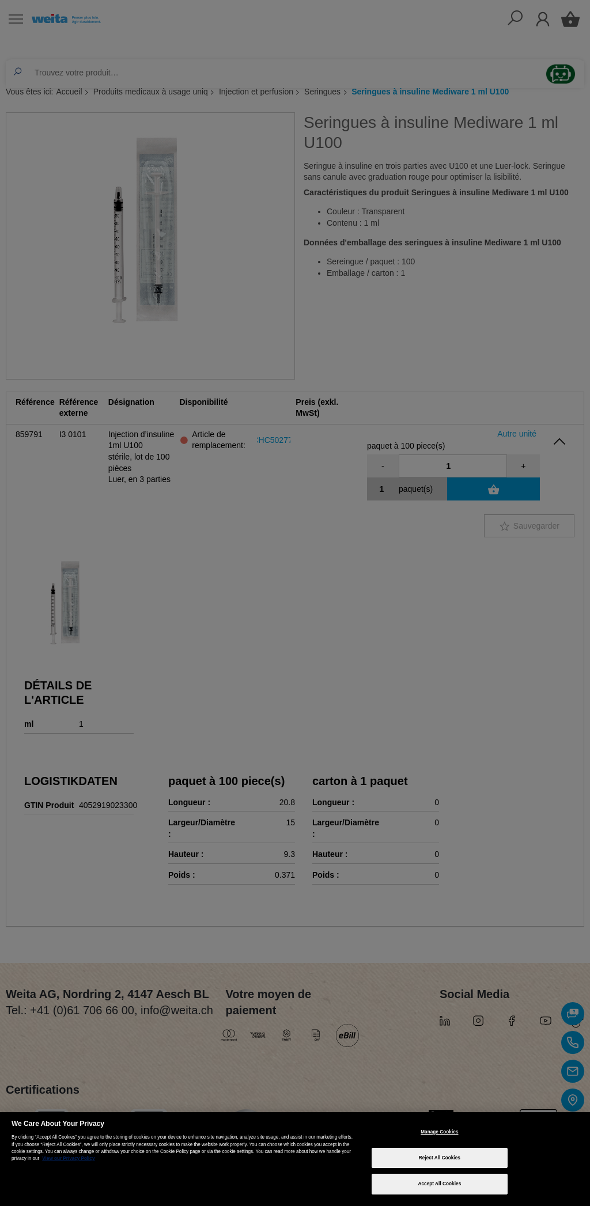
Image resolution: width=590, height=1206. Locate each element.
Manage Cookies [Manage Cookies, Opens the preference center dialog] (439, 1132)
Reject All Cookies (439, 1158)
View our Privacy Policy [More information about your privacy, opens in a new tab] (68, 1158)
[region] (295, 1159)
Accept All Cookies (439, 1183)
